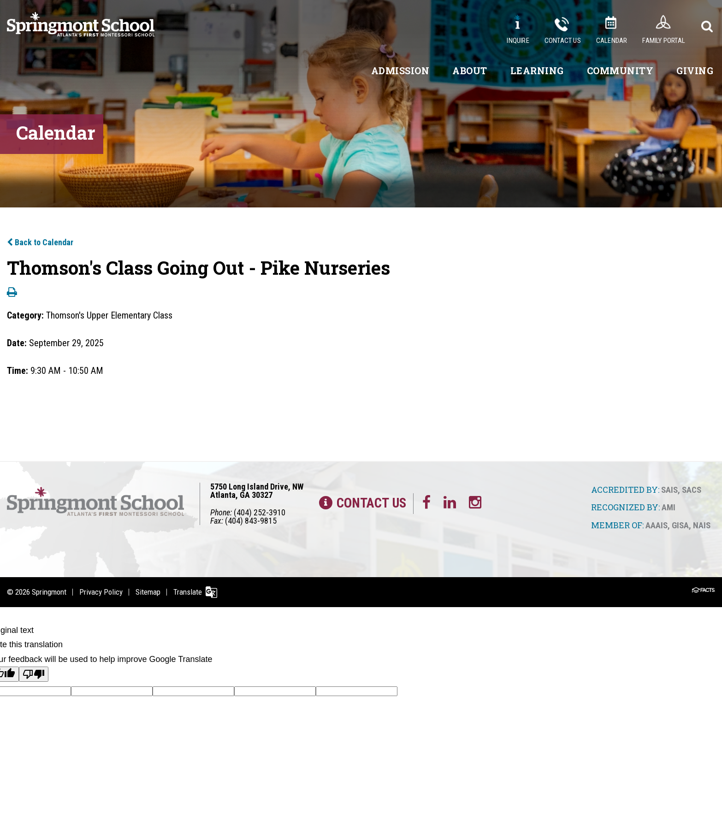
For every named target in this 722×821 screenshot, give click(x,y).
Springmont (49, 592)
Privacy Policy (101, 592)
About (469, 71)
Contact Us (562, 40)
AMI (668, 507)
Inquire (518, 40)
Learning (537, 71)
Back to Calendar (40, 242)
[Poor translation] (33, 674)
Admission (400, 71)
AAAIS (656, 525)
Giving (694, 71)
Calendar (611, 40)
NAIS (701, 525)
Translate (187, 592)
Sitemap (148, 592)
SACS (691, 489)
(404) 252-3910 (259, 512)
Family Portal (663, 40)
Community (620, 71)
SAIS (669, 489)
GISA (680, 525)
